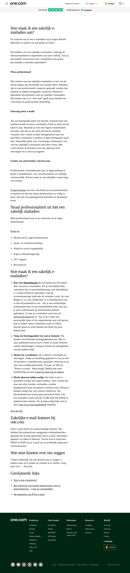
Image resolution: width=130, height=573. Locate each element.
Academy (88, 525)
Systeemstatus (72, 525)
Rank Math (52, 540)
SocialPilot (52, 525)
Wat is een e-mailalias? (25, 480)
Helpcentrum (90, 529)
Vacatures (107, 529)
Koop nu (15, 231)
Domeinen (33, 525)
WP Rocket (52, 536)
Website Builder (35, 536)
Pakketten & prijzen (72, 4)
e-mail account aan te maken (49, 371)
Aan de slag (17, 411)
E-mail (31, 533)
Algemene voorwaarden (66, 565)
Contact (106, 536)
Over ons (107, 525)
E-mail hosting (18, 190)
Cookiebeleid (94, 565)
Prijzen (69, 529)
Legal (54, 565)
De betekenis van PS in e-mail (29, 494)
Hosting (32, 529)
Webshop (32, 544)
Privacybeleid (82, 565)
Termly (50, 529)
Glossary (88, 533)
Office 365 (33, 547)
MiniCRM (51, 533)
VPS (30, 551)
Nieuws (106, 533)
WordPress (33, 540)
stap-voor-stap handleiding (32, 404)
